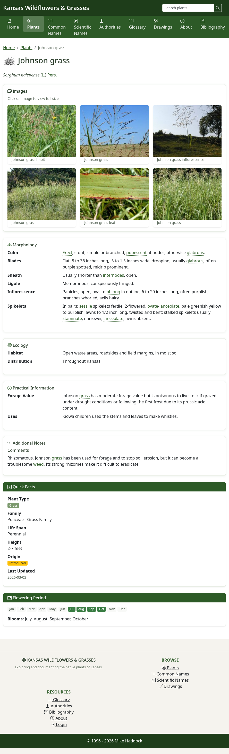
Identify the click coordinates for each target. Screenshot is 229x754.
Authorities (110, 24)
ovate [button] (152, 306)
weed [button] (38, 464)
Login (59, 724)
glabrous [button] (195, 252)
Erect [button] (67, 252)
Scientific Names (82, 27)
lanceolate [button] (169, 306)
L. (43, 75)
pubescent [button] (136, 252)
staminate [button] (72, 318)
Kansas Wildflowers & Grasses (46, 8)
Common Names (57, 27)
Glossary (137, 24)
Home (13, 24)
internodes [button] (113, 275)
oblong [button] (113, 291)
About (186, 24)
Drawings (163, 24)
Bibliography (212, 24)
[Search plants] (188, 8)
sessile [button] (85, 306)
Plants (33, 24)
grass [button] (84, 395)
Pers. (52, 75)
